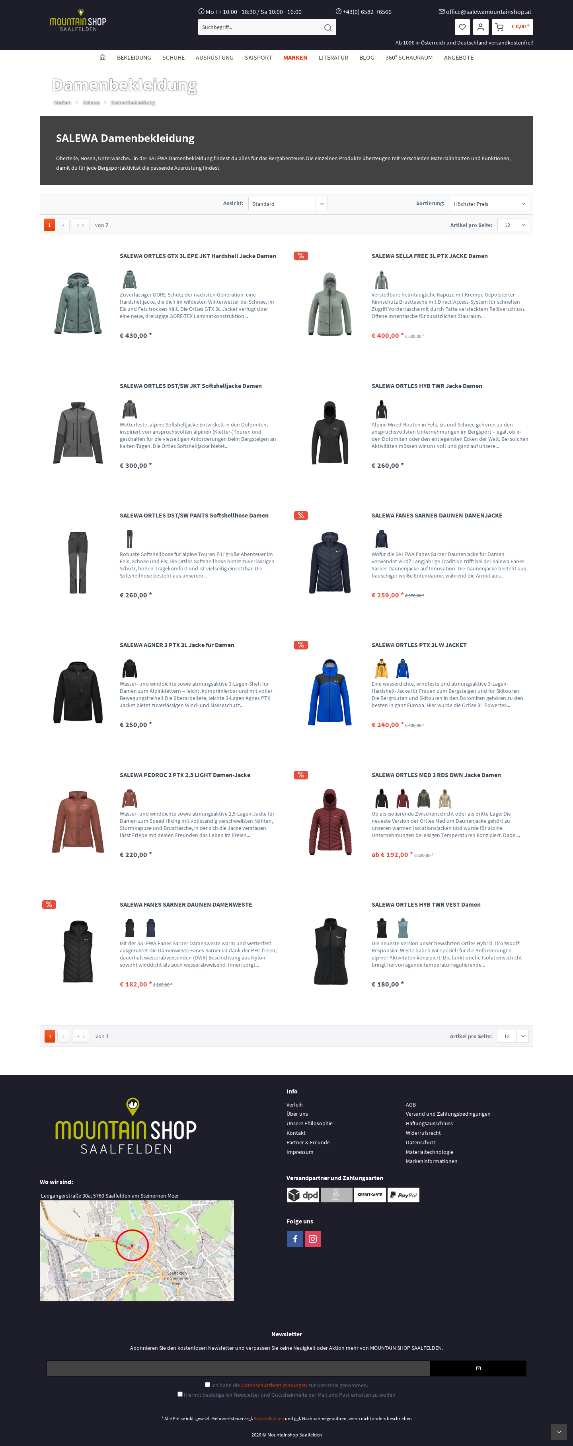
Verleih (294, 1104)
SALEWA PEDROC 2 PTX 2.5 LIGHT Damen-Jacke (185, 775)
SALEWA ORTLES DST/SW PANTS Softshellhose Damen (194, 515)
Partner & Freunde (308, 1142)
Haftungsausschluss (429, 1123)
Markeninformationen (432, 1161)
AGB (411, 1104)
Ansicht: (233, 203)
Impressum (300, 1151)
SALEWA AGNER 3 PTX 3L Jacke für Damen (177, 645)
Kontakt (296, 1132)
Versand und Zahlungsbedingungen (448, 1113)
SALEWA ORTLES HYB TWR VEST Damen (426, 904)
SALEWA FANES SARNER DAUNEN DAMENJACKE (437, 515)
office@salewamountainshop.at (488, 12)
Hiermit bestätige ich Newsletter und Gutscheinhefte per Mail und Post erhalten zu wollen (290, 1394)
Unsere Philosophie (309, 1123)
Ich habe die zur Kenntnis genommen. (289, 1385)
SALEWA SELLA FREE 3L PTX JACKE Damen (430, 256)
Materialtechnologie (429, 1151)
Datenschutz (421, 1142)
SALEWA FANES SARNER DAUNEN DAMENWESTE (186, 904)
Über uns (297, 1113)
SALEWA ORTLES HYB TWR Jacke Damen (427, 386)
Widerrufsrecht (423, 1132)
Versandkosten (269, 1418)
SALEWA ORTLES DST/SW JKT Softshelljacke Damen (191, 386)
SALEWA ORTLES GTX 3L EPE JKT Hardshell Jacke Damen (198, 256)
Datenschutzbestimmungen (274, 1385)
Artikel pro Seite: (471, 225)
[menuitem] (267, 27)
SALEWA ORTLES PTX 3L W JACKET (419, 645)
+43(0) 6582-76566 (367, 12)
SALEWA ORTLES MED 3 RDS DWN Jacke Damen (436, 775)
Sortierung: (430, 203)
